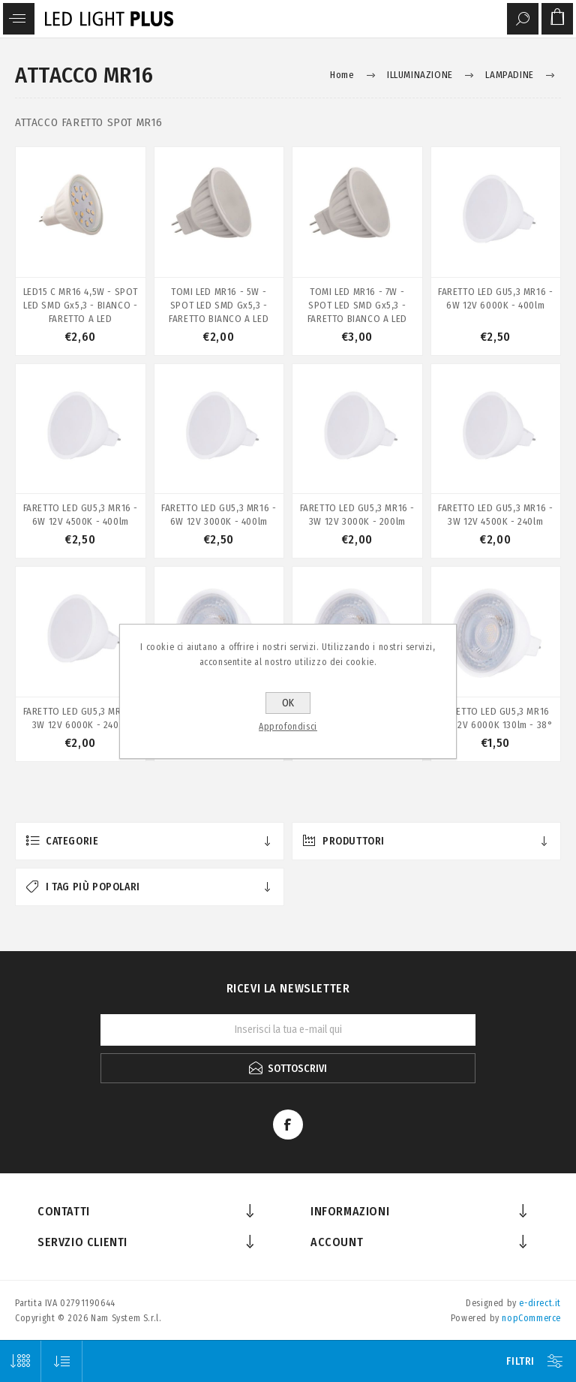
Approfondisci (288, 726)
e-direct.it (540, 1303)
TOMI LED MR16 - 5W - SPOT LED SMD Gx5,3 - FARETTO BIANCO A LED (218, 305)
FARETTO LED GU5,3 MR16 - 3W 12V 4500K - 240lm (495, 514)
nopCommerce (531, 1318)
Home (342, 74)
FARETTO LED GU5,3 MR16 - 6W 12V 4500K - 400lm (80, 514)
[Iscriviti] (288, 1030)
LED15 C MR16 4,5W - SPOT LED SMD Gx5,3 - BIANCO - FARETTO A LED (80, 305)
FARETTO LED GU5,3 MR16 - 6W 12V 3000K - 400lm (218, 514)
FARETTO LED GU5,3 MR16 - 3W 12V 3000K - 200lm (357, 514)
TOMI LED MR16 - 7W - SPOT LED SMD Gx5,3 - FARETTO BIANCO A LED (357, 305)
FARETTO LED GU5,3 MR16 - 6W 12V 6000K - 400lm (495, 298)
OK (288, 703)
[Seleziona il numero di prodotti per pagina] (20, 1361)
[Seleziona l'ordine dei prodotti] (61, 1361)
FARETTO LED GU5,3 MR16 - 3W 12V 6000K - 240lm (80, 718)
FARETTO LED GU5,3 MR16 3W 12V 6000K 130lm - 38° (495, 718)
